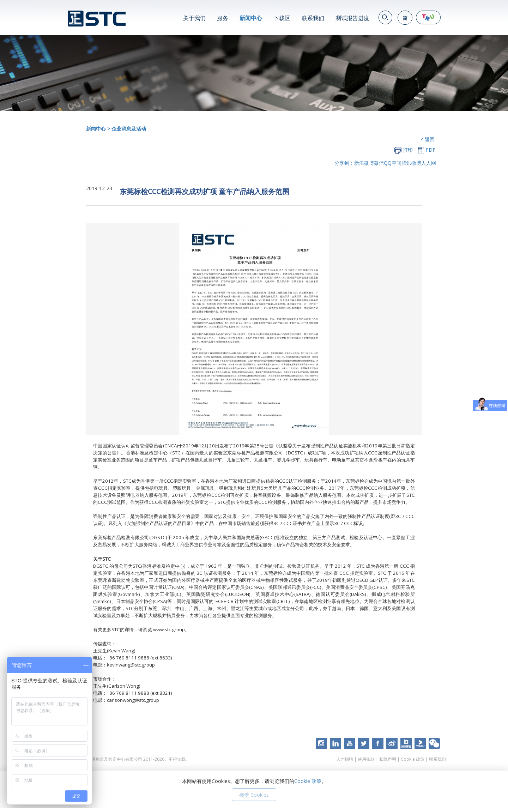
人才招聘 (344, 761)
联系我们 (313, 18)
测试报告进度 (352, 18)
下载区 (281, 18)
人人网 (428, 162)
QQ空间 (392, 162)
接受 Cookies (254, 794)
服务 (222, 18)
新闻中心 (251, 18)
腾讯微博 (411, 162)
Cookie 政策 (412, 761)
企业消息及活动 (128, 128)
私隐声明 (387, 761)
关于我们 (194, 18)
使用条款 (366, 761)
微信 (379, 162)
